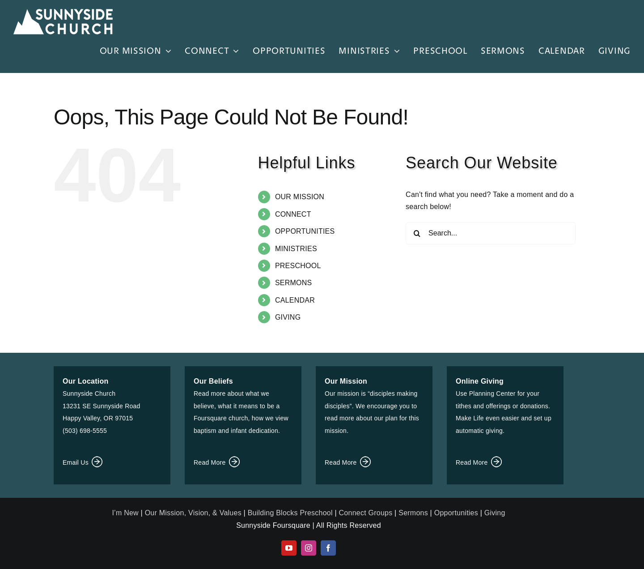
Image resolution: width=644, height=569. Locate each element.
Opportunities (456, 513)
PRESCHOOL (298, 266)
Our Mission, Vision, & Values (193, 513)
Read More (217, 462)
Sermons (413, 513)
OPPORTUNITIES (305, 231)
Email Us (83, 462)
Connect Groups (366, 513)
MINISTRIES (296, 248)
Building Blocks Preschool (290, 513)
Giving (494, 513)
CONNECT (293, 214)
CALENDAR (295, 300)
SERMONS (293, 283)
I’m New (126, 513)
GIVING (288, 317)
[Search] (417, 233)
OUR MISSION (299, 197)
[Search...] (491, 233)
